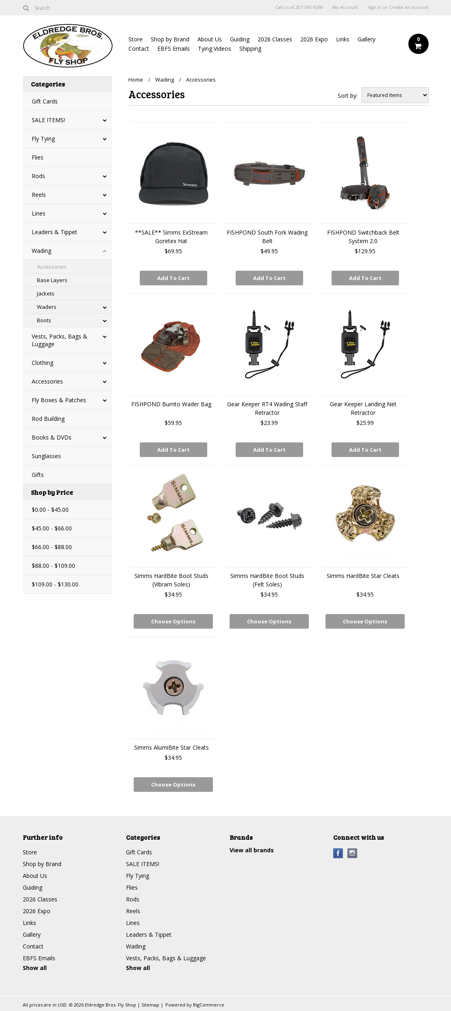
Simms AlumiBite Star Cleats (171, 747)
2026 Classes (275, 39)
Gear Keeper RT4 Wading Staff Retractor (267, 408)
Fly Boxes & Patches (59, 400)
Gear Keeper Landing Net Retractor (363, 408)
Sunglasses (46, 456)
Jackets (45, 293)
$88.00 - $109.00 (53, 565)
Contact (138, 48)
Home (135, 79)
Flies (37, 157)
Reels (39, 194)
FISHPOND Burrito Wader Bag (171, 404)
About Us (209, 39)
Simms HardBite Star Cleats (363, 576)
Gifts (38, 475)
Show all (35, 968)
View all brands (252, 850)
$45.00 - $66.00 (52, 528)
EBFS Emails (173, 48)
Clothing (42, 362)
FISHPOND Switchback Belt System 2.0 (363, 236)
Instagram (352, 853)
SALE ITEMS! (48, 120)
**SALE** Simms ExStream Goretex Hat (171, 236)
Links (342, 39)
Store (135, 39)
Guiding (239, 39)
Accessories (52, 266)
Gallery (366, 39)
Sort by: (348, 95)
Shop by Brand (170, 39)
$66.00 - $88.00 (52, 547)
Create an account (409, 7)
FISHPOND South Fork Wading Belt (267, 236)
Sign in (374, 7)
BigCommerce (208, 1005)
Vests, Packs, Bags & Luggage (59, 340)
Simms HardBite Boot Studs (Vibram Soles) (171, 580)
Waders (46, 306)
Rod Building (48, 419)
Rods (38, 176)
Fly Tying (43, 138)
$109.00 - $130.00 (55, 584)
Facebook (338, 853)
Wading (41, 250)
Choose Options (173, 621)
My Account (345, 7)
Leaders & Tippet (54, 232)
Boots (44, 320)
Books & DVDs (52, 437)
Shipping (250, 48)
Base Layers (52, 280)
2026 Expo (314, 39)
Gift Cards (45, 101)
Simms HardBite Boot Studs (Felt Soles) (267, 580)
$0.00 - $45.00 (50, 509)
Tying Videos (214, 48)
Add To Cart (173, 278)
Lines (39, 213)
